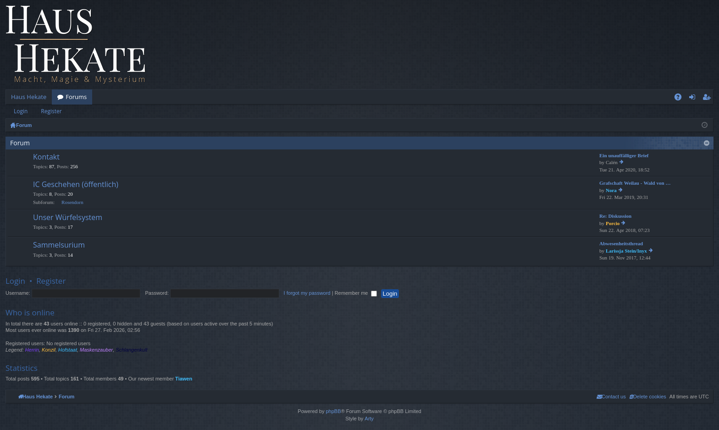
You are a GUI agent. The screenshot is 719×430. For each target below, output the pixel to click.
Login (21, 111)
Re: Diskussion (615, 216)
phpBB (333, 411)
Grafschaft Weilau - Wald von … (635, 183)
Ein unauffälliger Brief (623, 155)
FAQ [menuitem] (681, 99)
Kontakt (46, 157)
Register (51, 111)
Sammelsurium (59, 245)
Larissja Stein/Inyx (626, 251)
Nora (611, 190)
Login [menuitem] (694, 99)
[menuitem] (647, 396)
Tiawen (183, 378)
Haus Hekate (28, 97)
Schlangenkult (131, 350)
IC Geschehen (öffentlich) (75, 184)
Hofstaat (67, 350)
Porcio (612, 223)
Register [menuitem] (708, 99)
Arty (369, 418)
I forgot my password (307, 293)
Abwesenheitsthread (621, 243)
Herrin (32, 350)
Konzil (48, 350)
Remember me (356, 293)
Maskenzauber (96, 350)
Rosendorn (72, 202)
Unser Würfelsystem (67, 217)
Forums (76, 97)
